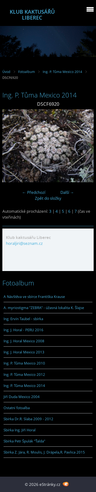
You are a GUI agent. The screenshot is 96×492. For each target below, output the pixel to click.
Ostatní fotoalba (17, 407)
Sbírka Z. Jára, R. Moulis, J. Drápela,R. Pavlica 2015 (44, 452)
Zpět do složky (48, 198)
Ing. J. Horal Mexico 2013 (24, 352)
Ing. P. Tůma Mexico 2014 (62, 71)
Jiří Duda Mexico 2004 (22, 396)
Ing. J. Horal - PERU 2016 (23, 329)
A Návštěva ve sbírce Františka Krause (34, 296)
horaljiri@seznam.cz (24, 243)
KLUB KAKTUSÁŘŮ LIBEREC (32, 14)
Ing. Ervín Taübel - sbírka (23, 318)
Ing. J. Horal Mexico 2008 (24, 341)
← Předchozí (33, 192)
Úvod (6, 71)
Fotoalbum (26, 71)
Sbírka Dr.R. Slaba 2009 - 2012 (28, 418)
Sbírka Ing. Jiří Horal (20, 430)
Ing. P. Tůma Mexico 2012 (24, 374)
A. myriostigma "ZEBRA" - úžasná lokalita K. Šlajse (44, 307)
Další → (67, 192)
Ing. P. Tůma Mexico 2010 (24, 363)
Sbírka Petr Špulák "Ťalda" (24, 441)
